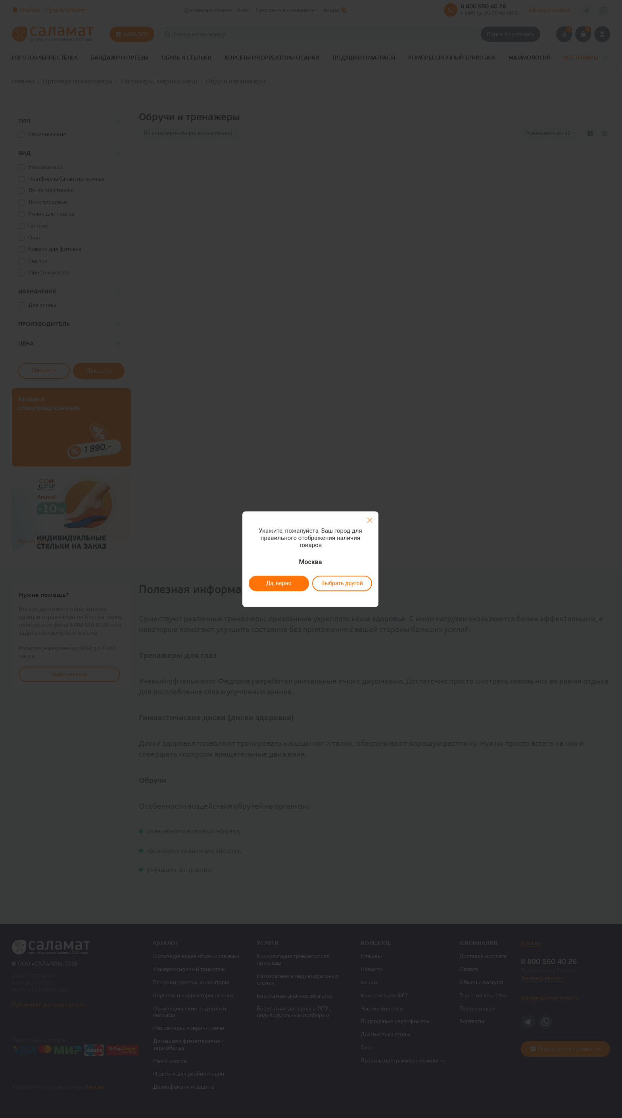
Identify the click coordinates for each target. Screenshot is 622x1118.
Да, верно (278, 583)
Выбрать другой (342, 583)
